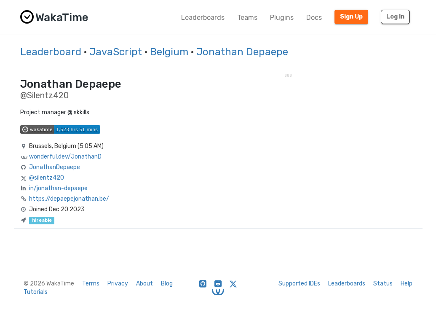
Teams (247, 17)
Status (383, 283)
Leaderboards (203, 17)
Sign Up (351, 16)
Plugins (282, 17)
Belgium (169, 52)
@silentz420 (46, 177)
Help (406, 283)
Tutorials (36, 292)
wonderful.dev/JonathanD (65, 156)
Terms (90, 283)
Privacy (117, 283)
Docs (314, 17)
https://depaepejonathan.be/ (69, 198)
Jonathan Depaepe (242, 52)
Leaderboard (50, 52)
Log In (395, 16)
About (144, 283)
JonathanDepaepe (54, 167)
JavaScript (115, 52)
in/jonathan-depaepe (58, 188)
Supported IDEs (299, 283)
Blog (167, 283)
